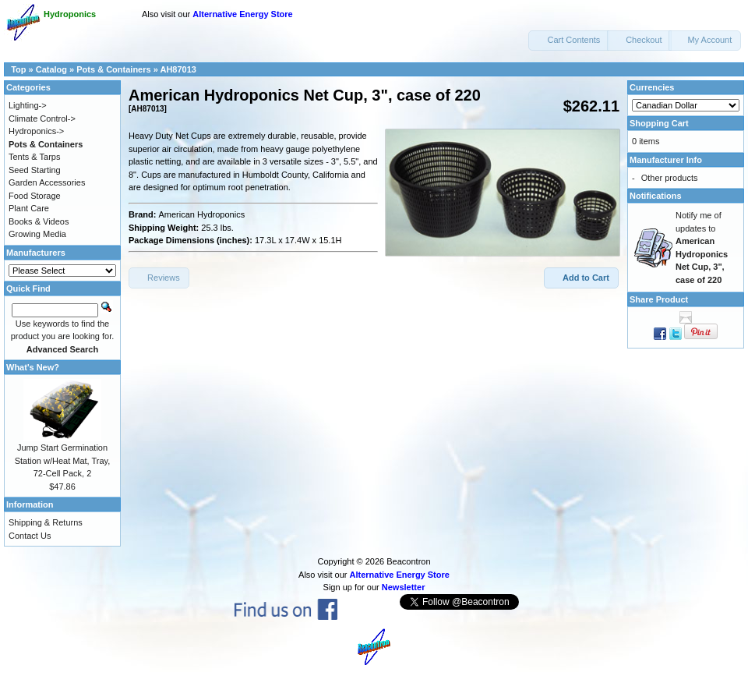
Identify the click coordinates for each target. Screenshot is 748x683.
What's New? (32, 367)
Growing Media (37, 234)
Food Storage (35, 195)
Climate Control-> (42, 118)
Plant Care (29, 208)
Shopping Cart (659, 123)
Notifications (656, 195)
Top (18, 69)
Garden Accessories (47, 182)
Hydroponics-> (36, 131)
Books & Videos (39, 221)
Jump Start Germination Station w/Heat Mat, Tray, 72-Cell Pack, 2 (63, 460)
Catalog (51, 69)
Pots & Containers (113, 69)
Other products (669, 177)
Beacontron (408, 561)
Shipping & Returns (46, 522)
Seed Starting (35, 170)
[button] (568, 40)
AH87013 (178, 69)
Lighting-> (28, 105)
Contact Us (30, 535)
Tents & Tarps (34, 156)
